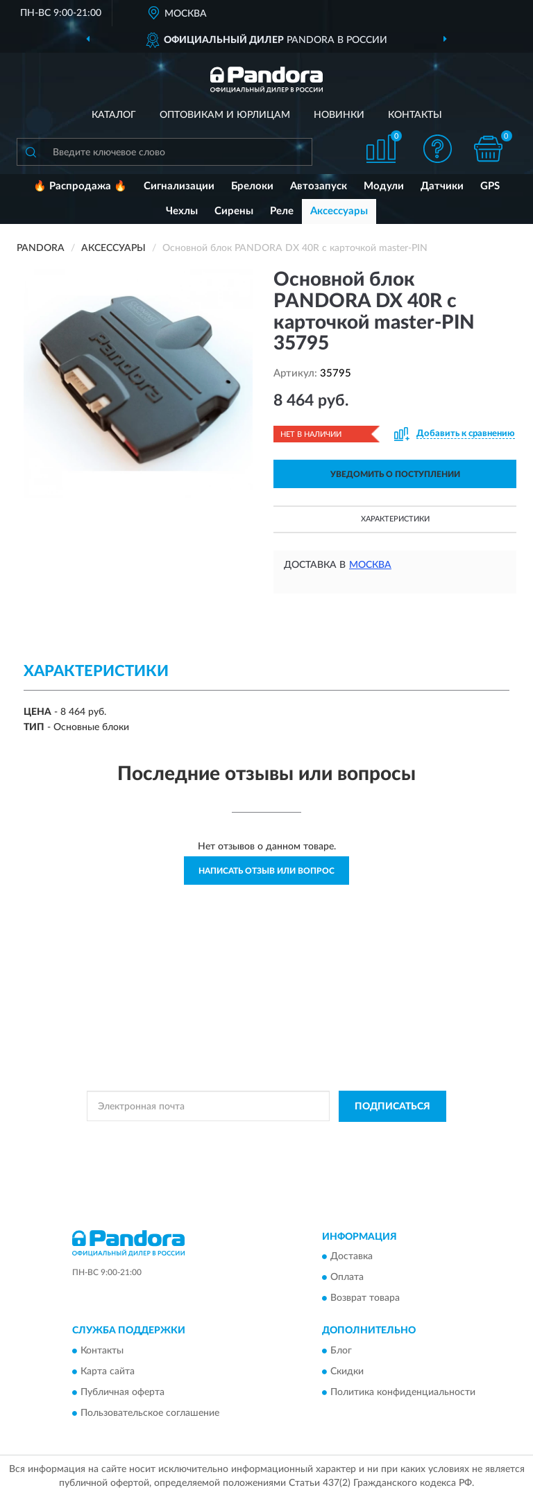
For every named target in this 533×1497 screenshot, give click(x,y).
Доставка (351, 1257)
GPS (490, 186)
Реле (282, 211)
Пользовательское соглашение (150, 1413)
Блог (341, 1351)
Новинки (339, 115)
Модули (384, 186)
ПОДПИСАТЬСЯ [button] (392, 1106)
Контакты (415, 115)
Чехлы (182, 211)
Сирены (233, 211)
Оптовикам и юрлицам (225, 115)
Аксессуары (339, 211)
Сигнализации (179, 186)
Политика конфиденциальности (402, 1392)
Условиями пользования (249, 1149)
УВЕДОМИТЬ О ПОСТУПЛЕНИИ (395, 474)
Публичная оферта (122, 1392)
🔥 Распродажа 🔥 (80, 186)
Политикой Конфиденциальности (334, 1138)
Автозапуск (318, 186)
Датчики (442, 186)
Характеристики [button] (395, 519)
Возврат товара (365, 1299)
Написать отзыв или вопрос (266, 871)
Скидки (347, 1371)
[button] (438, 149)
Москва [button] (370, 565)
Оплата (347, 1278)
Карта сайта (108, 1371)
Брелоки (252, 186)
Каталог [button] (114, 115)
